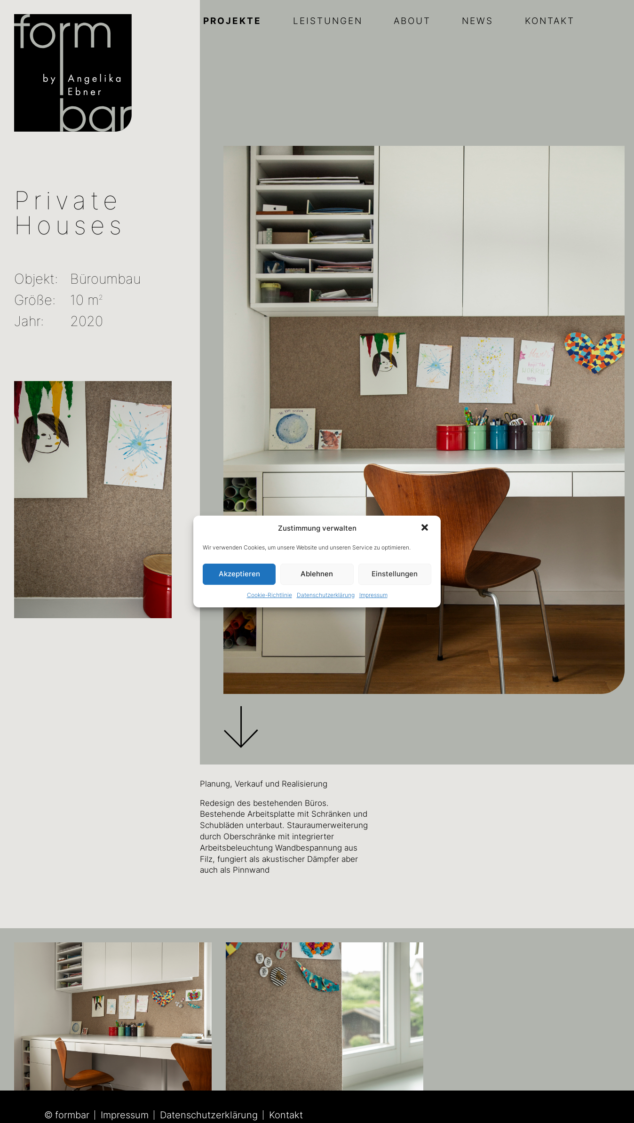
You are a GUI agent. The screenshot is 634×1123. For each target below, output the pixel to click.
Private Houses (70, 212)
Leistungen (328, 21)
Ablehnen (317, 573)
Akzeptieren (239, 573)
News (477, 21)
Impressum (373, 594)
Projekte (232, 21)
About (412, 21)
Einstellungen (395, 573)
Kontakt (550, 21)
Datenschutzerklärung (326, 594)
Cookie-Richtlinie (269, 594)
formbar (72, 1115)
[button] (425, 528)
